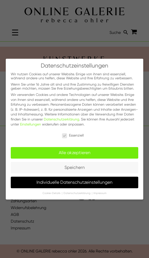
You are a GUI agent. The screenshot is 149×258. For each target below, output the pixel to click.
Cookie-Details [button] (51, 193)
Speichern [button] (74, 167)
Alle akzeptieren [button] (74, 152)
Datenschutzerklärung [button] (77, 193)
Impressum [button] (100, 193)
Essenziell (73, 135)
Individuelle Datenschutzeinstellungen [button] (74, 182)
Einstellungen (30, 124)
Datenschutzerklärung (61, 119)
